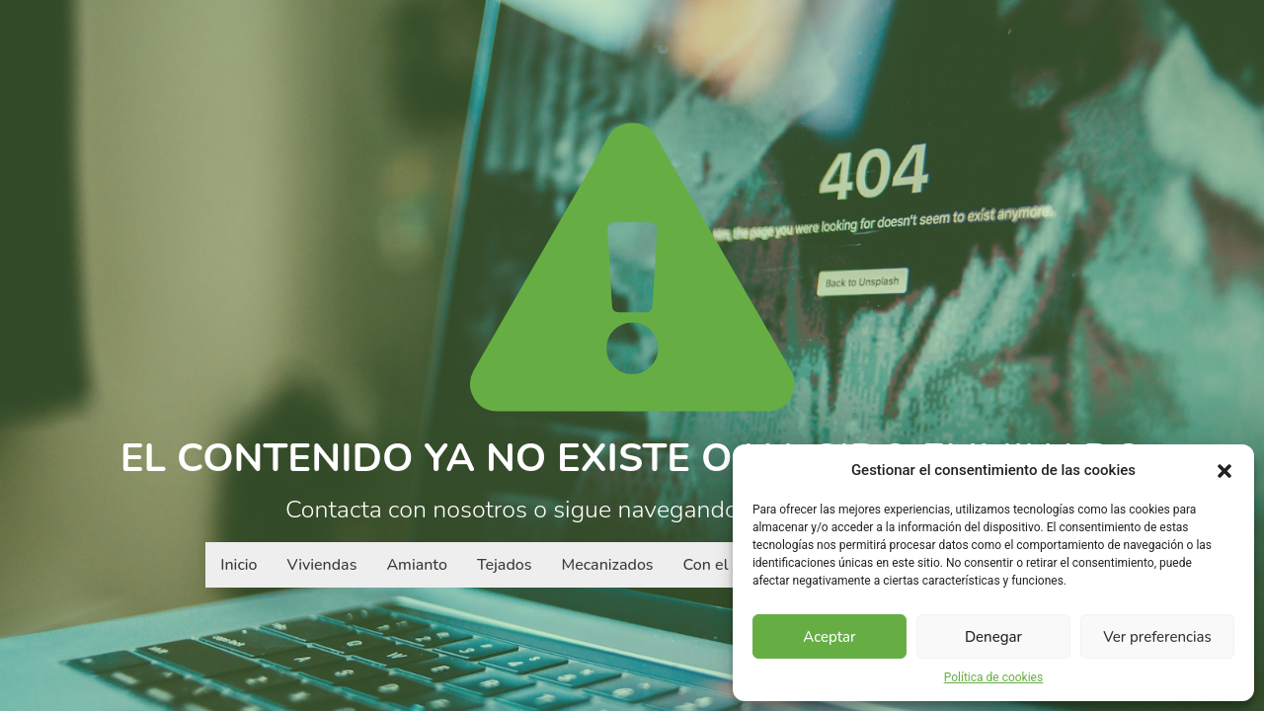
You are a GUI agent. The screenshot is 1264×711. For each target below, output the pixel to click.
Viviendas (322, 565)
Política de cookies (994, 677)
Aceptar (829, 637)
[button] (1224, 470)
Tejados (504, 565)
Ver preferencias (1157, 637)
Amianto (416, 565)
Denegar (993, 637)
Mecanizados (607, 565)
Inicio (238, 565)
